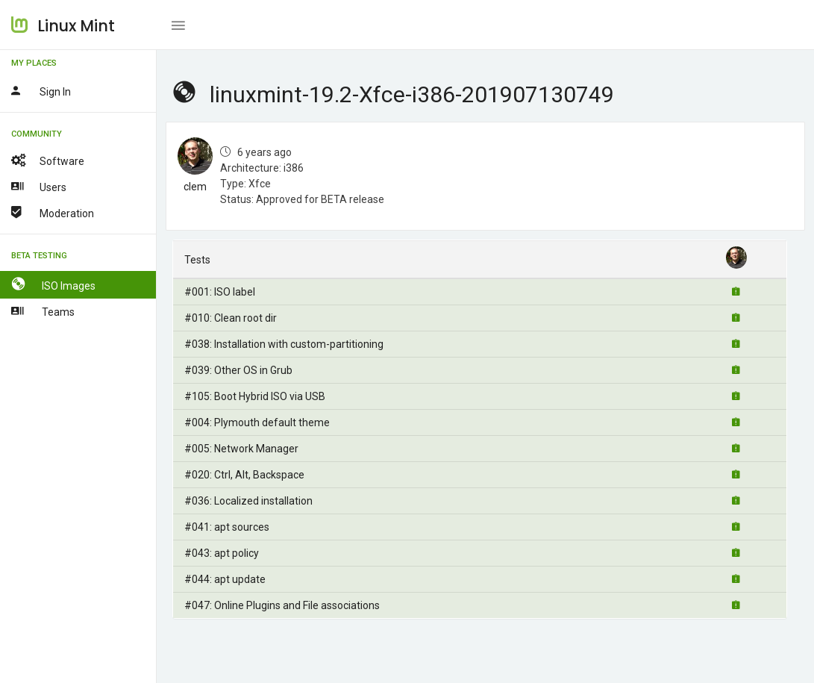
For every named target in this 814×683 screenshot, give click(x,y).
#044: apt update (225, 579)
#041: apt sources (226, 527)
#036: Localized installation (248, 501)
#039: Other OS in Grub (238, 370)
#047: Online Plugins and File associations (282, 605)
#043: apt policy (221, 553)
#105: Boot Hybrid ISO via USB (254, 396)
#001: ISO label (219, 292)
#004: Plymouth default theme (257, 422)
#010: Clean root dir (230, 318)
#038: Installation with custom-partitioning (283, 344)
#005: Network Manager (241, 449)
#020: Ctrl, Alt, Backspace (244, 475)
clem (195, 187)
